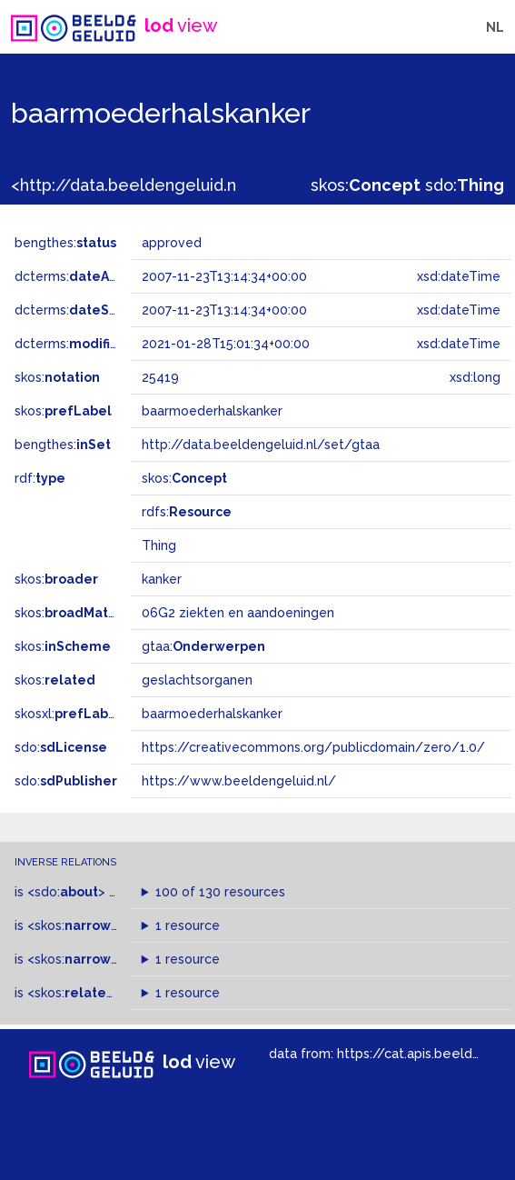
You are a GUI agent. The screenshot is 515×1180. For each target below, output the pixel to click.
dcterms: (89, 276)
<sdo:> (66, 892)
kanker (162, 579)
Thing (159, 545)
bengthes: (65, 242)
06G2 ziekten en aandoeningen (238, 612)
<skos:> (80, 925)
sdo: (464, 185)
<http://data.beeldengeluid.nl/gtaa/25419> (180, 185)
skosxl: (68, 713)
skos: (366, 185)
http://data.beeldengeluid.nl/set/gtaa (261, 444)
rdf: (40, 478)
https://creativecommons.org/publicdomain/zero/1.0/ (313, 747)
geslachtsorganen (197, 680)
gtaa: (203, 646)
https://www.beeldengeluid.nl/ (239, 781)
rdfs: (187, 512)
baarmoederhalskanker (212, 713)
